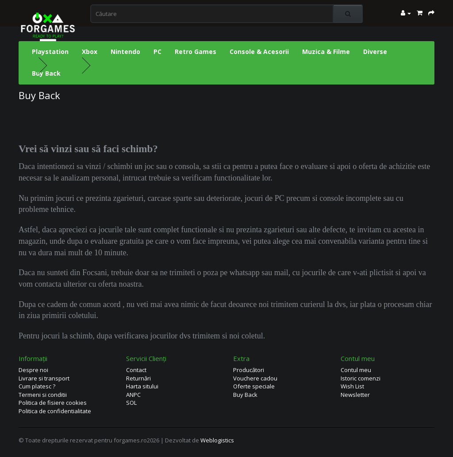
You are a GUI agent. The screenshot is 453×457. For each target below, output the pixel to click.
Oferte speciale (254, 386)
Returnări (138, 378)
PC (157, 51)
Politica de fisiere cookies (53, 403)
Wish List (352, 386)
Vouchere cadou (255, 378)
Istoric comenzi (360, 378)
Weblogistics (217, 440)
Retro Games (195, 51)
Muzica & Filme (326, 51)
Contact (136, 370)
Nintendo (125, 51)
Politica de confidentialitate (55, 411)
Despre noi (33, 370)
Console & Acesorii (259, 51)
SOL (131, 403)
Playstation (50, 51)
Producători (248, 370)
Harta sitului (142, 386)
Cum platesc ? (37, 386)
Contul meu (356, 370)
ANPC (133, 395)
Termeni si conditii (43, 395)
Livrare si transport (44, 378)
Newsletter (355, 395)
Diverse (375, 51)
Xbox (89, 51)
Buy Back (46, 73)
